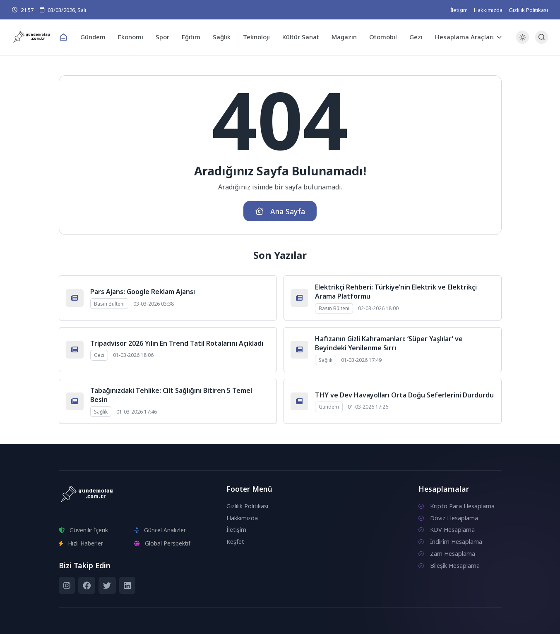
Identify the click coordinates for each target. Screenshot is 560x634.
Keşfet (235, 541)
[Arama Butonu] (541, 37)
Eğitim (191, 37)
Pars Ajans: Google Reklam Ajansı (142, 291)
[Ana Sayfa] (63, 37)
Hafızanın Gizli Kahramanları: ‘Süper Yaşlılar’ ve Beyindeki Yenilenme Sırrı (389, 343)
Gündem (93, 37)
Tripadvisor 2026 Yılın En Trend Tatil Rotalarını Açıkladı (176, 343)
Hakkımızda (488, 10)
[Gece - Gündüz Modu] (522, 41)
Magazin (344, 37)
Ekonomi (130, 37)
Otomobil (383, 37)
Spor (162, 37)
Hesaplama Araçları (464, 37)
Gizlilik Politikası (528, 10)
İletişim (459, 10)
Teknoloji (256, 37)
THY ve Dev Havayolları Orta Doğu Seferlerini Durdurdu (404, 395)
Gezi (416, 37)
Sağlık (222, 37)
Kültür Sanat (300, 37)
